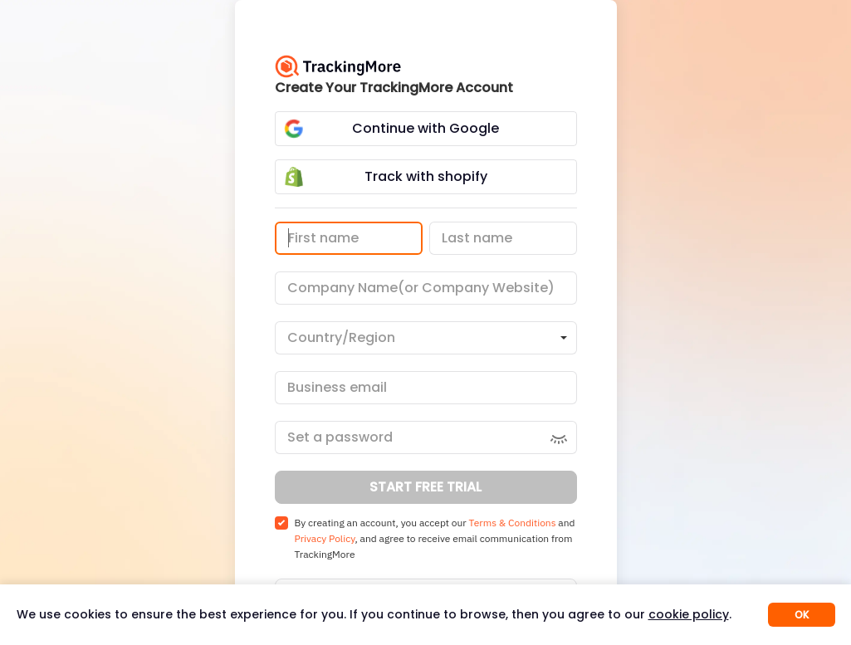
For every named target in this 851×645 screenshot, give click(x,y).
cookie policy (688, 614)
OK (802, 615)
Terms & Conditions (512, 522)
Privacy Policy (325, 538)
